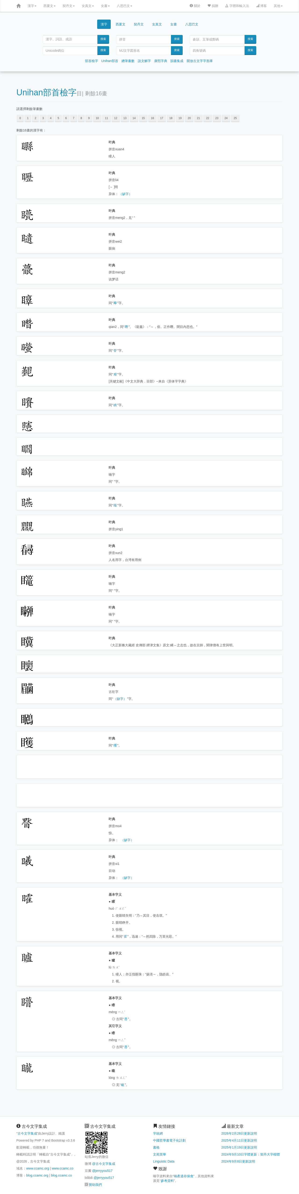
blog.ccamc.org (37, 1175)
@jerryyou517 (102, 1171)
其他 (278, 6)
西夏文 (49, 6)
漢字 (32, 6)
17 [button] (161, 118)
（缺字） (125, 194)
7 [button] (74, 118)
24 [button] (226, 118)
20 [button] (189, 118)
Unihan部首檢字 (46, 92)
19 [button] (180, 118)
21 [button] (198, 118)
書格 (156, 1147)
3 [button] (43, 118)
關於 (195, 6)
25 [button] (235, 118)
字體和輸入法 (237, 6)
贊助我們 (95, 1185)
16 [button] (152, 118)
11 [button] (106, 118)
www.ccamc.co (62, 1168)
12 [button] (115, 118)
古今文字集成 (27, 1133)
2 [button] (35, 118)
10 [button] (97, 118)
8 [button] (81, 118)
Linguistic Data (163, 1161)
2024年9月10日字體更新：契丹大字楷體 (250, 1154)
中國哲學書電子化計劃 (169, 1140)
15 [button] (143, 118)
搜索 (103, 39)
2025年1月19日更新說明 (239, 1147)
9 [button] (89, 118)
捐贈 (212, 6)
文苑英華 (159, 1154)
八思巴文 (124, 6)
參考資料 (167, 1181)
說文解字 (144, 61)
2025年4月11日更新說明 (239, 1140)
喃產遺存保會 (183, 1176)
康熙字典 (160, 61)
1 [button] (28, 118)
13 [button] (124, 118)
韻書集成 (176, 61)
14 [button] (133, 118)
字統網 (158, 1133)
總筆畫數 (128, 61)
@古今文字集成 (103, 1164)
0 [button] (20, 118)
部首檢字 (91, 61)
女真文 (88, 6)
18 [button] (170, 118)
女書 (105, 6)
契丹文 (69, 6)
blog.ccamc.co (61, 1175)
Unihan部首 (109, 61)
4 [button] (51, 118)
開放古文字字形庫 (200, 61)
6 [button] (66, 118)
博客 (261, 6)
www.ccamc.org (37, 1168)
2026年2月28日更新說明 (239, 1133)
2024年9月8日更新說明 (238, 1161)
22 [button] (207, 118)
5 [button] (58, 118)
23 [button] (216, 118)
